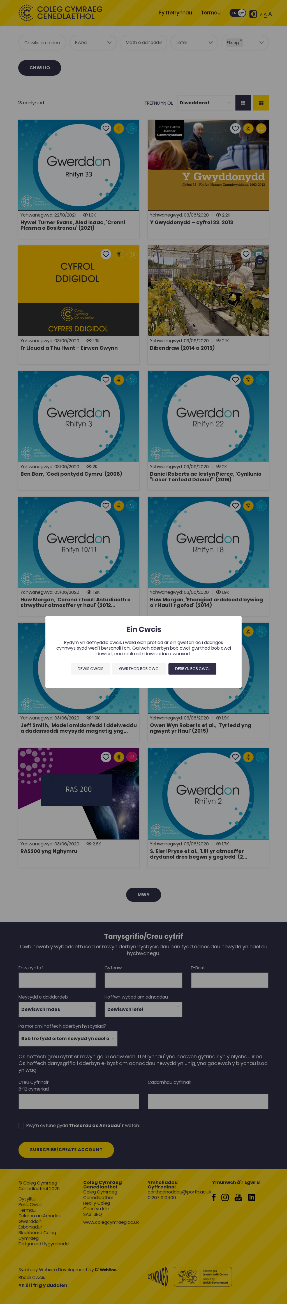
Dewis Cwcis (90, 668)
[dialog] (143, 652)
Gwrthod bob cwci (139, 668)
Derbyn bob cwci (192, 668)
